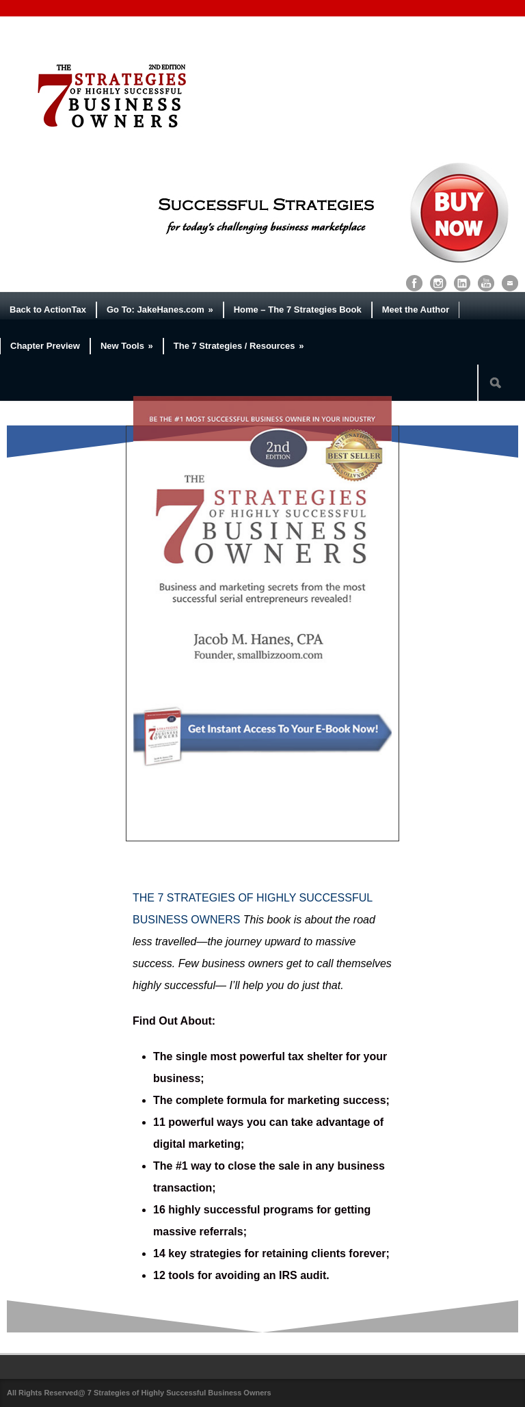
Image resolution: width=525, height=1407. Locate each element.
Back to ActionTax (48, 309)
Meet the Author (415, 309)
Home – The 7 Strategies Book (298, 309)
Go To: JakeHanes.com (160, 309)
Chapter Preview (45, 346)
